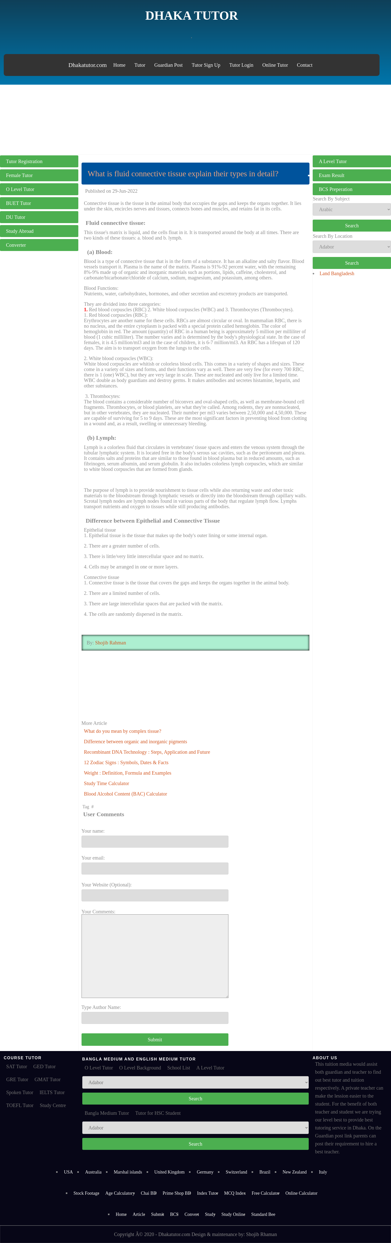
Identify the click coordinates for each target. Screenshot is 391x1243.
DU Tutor (15, 217)
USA (68, 1172)
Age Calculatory (120, 1193)
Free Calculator (265, 1193)
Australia (93, 1172)
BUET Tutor (18, 203)
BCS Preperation (335, 189)
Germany (205, 1172)
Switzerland (236, 1172)
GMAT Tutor (47, 1079)
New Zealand (294, 1172)
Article (139, 1214)
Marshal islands (128, 1172)
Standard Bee (263, 1214)
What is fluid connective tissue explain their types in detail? (183, 173)
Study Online (233, 1214)
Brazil (264, 1172)
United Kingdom (169, 1172)
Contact (304, 65)
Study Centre (53, 1105)
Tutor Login (241, 65)
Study (210, 1214)
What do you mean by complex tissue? (122, 731)
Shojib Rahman (110, 642)
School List (178, 1067)
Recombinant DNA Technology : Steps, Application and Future (147, 752)
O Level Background (140, 1067)
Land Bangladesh (336, 273)
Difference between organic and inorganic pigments (135, 741)
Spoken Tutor (19, 1092)
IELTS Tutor (52, 1092)
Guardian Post (168, 65)
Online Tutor (275, 65)
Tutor (139, 65)
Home (119, 65)
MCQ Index (235, 1193)
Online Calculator (301, 1193)
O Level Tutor (20, 189)
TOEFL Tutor (19, 1105)
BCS (174, 1214)
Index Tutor (207, 1193)
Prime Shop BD (177, 1193)
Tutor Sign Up (206, 65)
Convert (192, 1214)
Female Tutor (19, 175)
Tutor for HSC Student (158, 1113)
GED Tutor (44, 1066)
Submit (157, 1214)
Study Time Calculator (106, 783)
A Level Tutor (333, 161)
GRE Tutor (17, 1079)
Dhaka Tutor (191, 15)
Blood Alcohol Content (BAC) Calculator (125, 794)
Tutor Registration (24, 161)
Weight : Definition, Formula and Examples (128, 773)
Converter (16, 245)
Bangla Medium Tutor (107, 1113)
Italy (323, 1172)
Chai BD (149, 1193)
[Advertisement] (195, 119)
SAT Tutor (16, 1066)
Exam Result (331, 175)
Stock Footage (86, 1193)
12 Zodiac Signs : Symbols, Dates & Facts (126, 762)
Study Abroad (20, 231)
